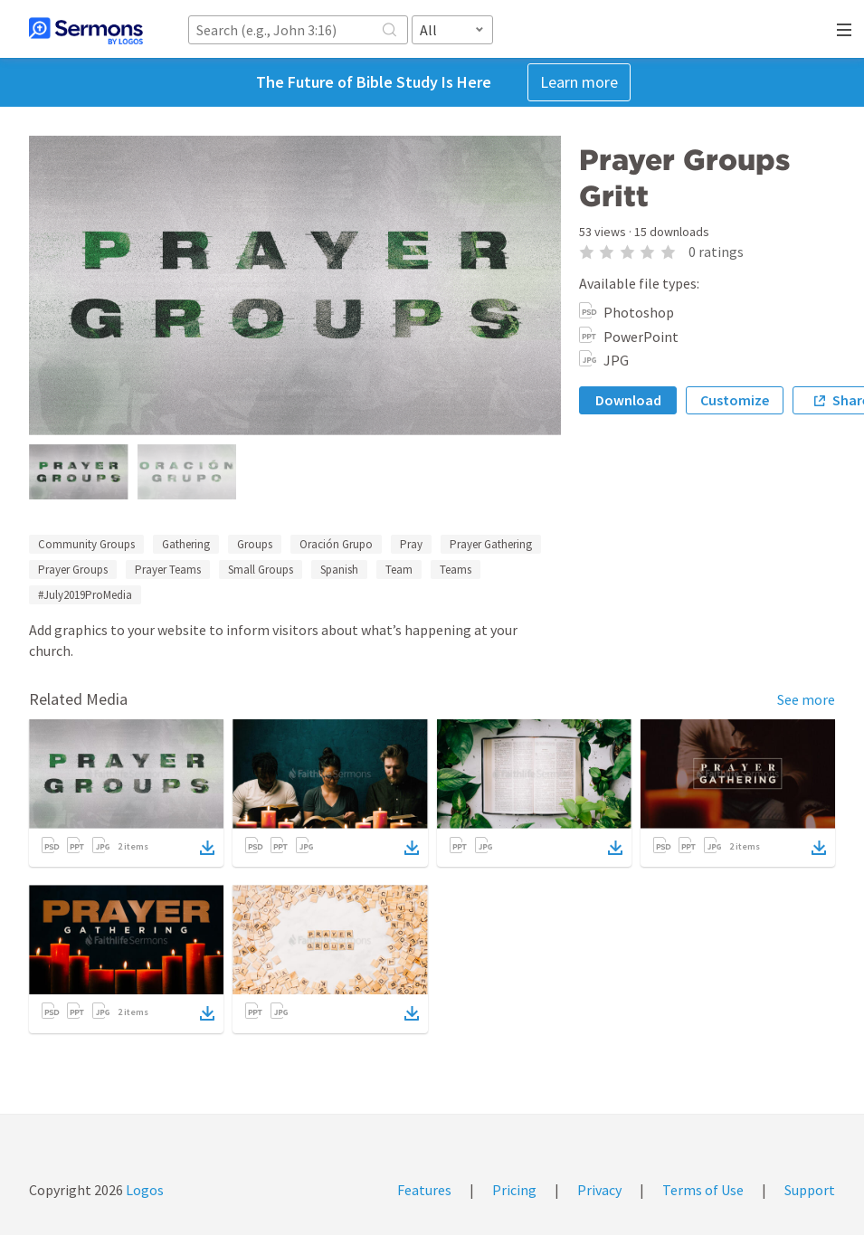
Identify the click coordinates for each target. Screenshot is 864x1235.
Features (424, 1190)
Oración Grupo (336, 544)
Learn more (579, 81)
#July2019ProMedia (85, 595)
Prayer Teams (168, 569)
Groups (254, 544)
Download (628, 400)
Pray (411, 544)
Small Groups (260, 569)
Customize (734, 400)
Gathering (186, 544)
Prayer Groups (73, 569)
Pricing (514, 1190)
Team (399, 569)
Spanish (339, 569)
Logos (143, 1190)
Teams (455, 569)
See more (806, 699)
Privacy (599, 1190)
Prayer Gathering (491, 544)
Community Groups (86, 544)
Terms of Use (703, 1190)
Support (809, 1190)
